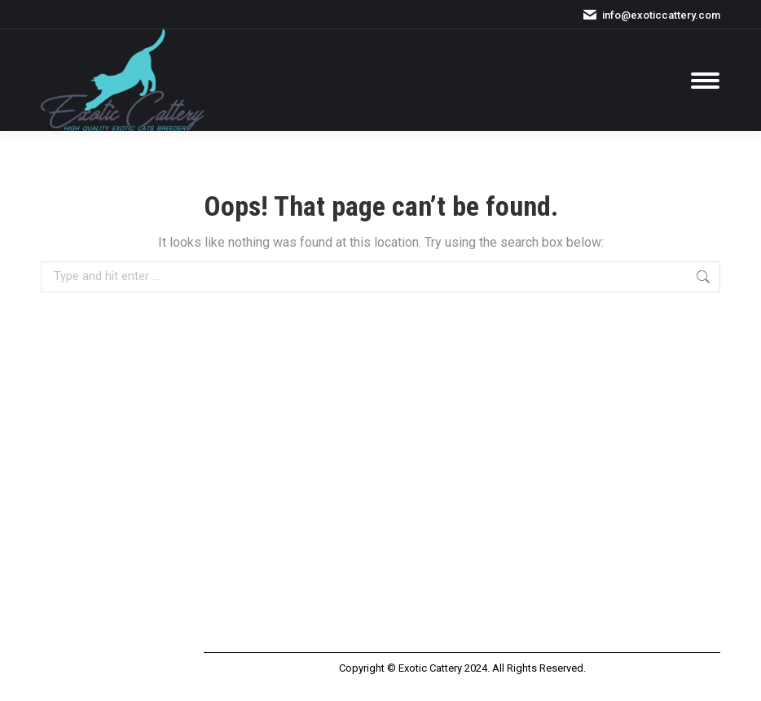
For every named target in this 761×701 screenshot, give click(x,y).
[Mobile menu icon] (705, 80)
